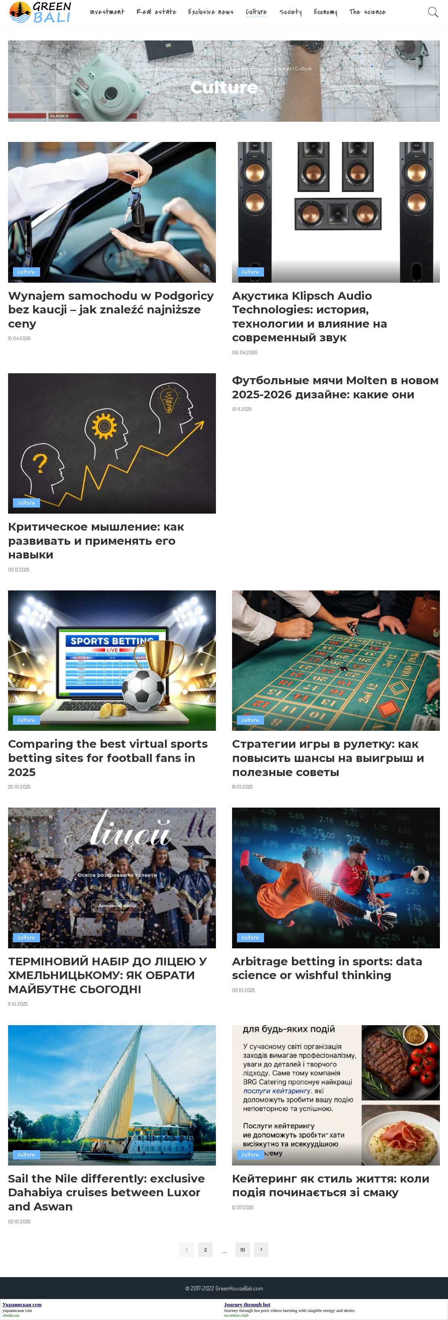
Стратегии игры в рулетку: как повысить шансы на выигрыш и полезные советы (328, 757)
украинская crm (17, 1310)
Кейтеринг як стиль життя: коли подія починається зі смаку (330, 1185)
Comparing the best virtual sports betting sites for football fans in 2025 (108, 757)
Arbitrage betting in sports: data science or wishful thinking (327, 968)
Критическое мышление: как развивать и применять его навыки (96, 540)
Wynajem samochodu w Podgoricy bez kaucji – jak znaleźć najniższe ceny (111, 309)
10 (242, 1249)
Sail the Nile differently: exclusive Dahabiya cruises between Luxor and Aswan (106, 1192)
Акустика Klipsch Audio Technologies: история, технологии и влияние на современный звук (309, 317)
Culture (26, 272)
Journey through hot (242, 1310)
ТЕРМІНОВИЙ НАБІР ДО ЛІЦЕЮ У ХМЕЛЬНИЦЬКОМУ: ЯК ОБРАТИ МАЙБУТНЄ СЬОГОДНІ (107, 975)
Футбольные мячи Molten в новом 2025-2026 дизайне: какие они (335, 387)
